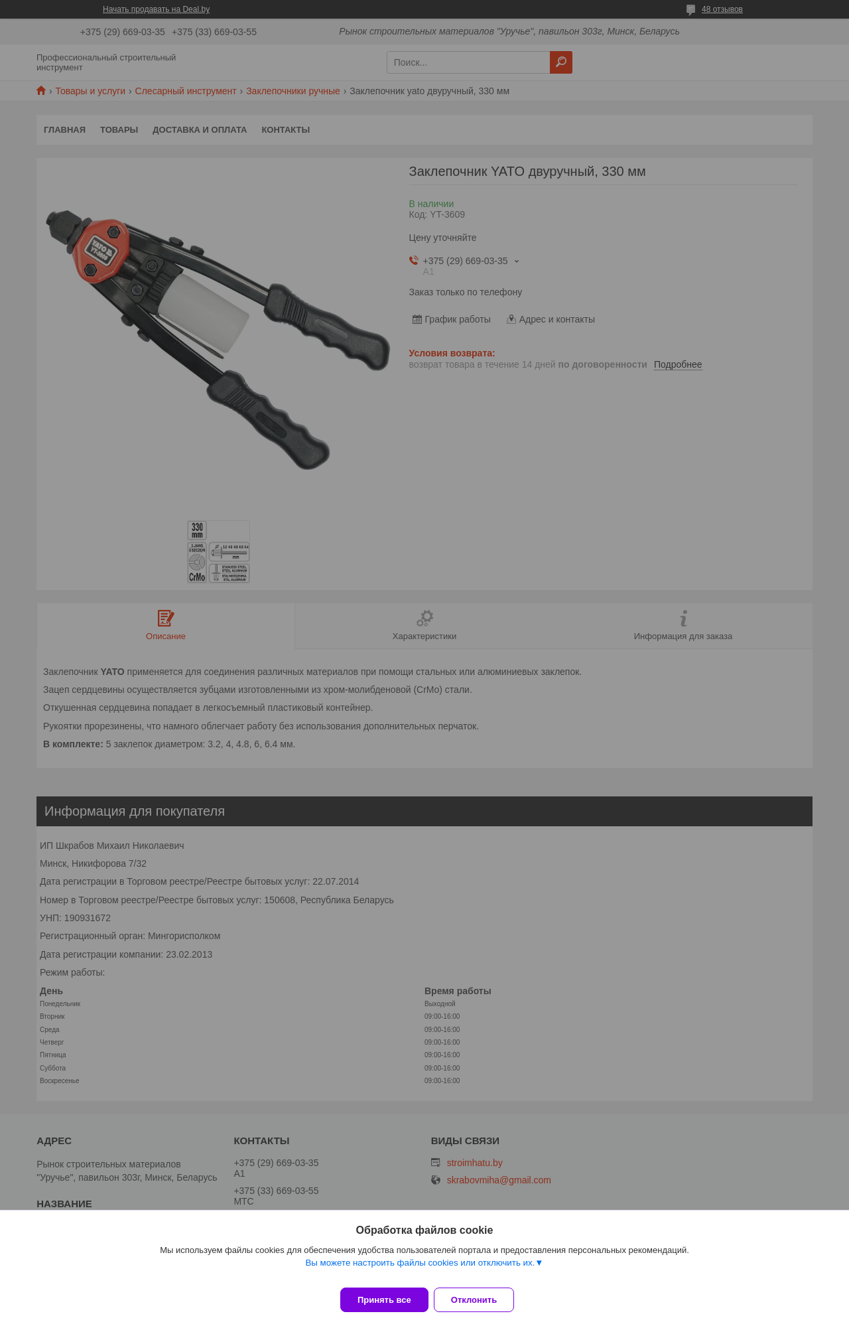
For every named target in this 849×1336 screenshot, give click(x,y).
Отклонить (482, 1300)
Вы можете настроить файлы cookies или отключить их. (420, 1271)
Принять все (384, 1300)
